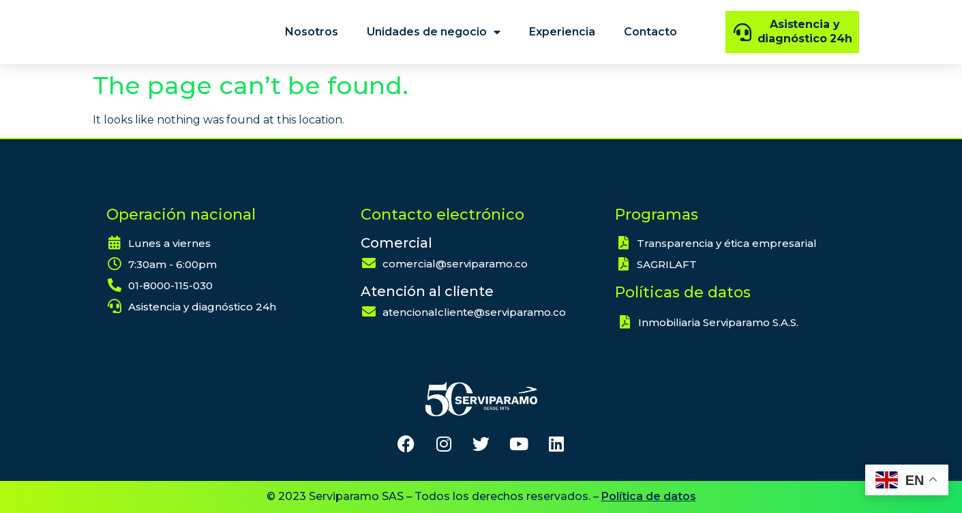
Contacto (650, 31)
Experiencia (562, 31)
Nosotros (311, 31)
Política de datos (648, 496)
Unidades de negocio (433, 32)
